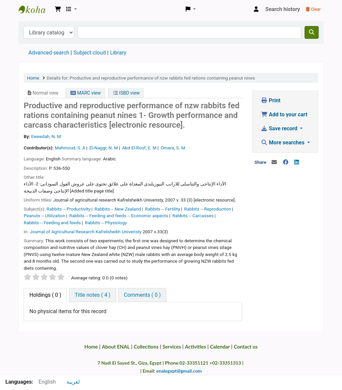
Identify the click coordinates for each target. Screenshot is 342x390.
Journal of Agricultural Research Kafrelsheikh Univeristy (86, 231)
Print (271, 100)
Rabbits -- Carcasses (193, 215)
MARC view (85, 93)
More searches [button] (283, 142)
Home (33, 78)
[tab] (92, 295)
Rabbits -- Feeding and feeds (52, 222)
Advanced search (48, 52)
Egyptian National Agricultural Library (35, 9)
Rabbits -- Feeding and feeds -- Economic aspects (118, 215)
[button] (57, 9)
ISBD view (126, 93)
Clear (313, 9)
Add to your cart (284, 114)
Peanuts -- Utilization (44, 215)
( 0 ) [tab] (45, 295)
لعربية (73, 382)
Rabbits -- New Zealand (118, 209)
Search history (283, 9)
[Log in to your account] (256, 9)
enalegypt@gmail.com (179, 371)
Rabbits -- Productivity (68, 209)
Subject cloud (89, 52)
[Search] (312, 32)
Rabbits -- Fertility (162, 209)
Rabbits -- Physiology (106, 222)
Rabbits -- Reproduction (207, 209)
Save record (280, 128)
